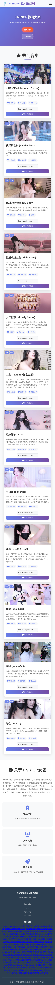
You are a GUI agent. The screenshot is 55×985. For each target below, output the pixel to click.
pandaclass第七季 (8, 952)
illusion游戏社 (16, 962)
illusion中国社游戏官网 (19, 960)
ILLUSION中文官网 (45, 965)
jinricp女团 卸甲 (19, 944)
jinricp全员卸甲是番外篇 (26, 939)
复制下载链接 (27, 114)
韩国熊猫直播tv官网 (43, 931)
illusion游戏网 (41, 967)
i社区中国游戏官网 (29, 973)
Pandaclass (14, 949)
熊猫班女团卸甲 (46, 936)
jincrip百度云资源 (23, 942)
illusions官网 (18, 970)
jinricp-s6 (6, 926)
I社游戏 (11, 957)
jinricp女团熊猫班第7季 (24, 952)
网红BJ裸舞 (43, 947)
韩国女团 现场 (31, 929)
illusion (22, 957)
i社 (7, 957)
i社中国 (16, 957)
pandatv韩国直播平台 (28, 931)
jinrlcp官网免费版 (32, 947)
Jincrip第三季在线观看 (16, 936)
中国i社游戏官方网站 (35, 960)
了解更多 (27, 36)
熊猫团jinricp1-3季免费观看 (16, 947)
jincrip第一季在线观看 (27, 934)
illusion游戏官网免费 (14, 973)
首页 (27, 908)
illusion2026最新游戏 (43, 970)
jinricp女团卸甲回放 (10, 939)
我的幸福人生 (27, 955)
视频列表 (27, 912)
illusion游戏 (45, 957)
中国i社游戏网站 (42, 973)
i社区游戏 (16, 967)
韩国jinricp (48, 942)
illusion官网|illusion (10, 965)
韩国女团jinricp (8, 944)
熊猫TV (17, 931)
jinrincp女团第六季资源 (43, 939)
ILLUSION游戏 (7, 967)
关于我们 (27, 915)
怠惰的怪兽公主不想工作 (42, 952)
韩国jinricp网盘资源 (37, 942)
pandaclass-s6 (15, 926)
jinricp (40, 926)
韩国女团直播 (26, 926)
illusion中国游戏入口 (32, 957)
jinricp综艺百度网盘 (10, 942)
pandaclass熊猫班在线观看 (28, 949)
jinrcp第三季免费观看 (32, 936)
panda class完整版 (45, 949)
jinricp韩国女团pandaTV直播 (15, 929)
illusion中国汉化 (23, 965)
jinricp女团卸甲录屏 (33, 944)
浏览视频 (27, 30)
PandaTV (34, 926)
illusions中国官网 (29, 970)
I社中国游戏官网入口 (44, 962)
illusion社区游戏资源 (28, 967)
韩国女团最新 (9, 931)
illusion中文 (33, 965)
